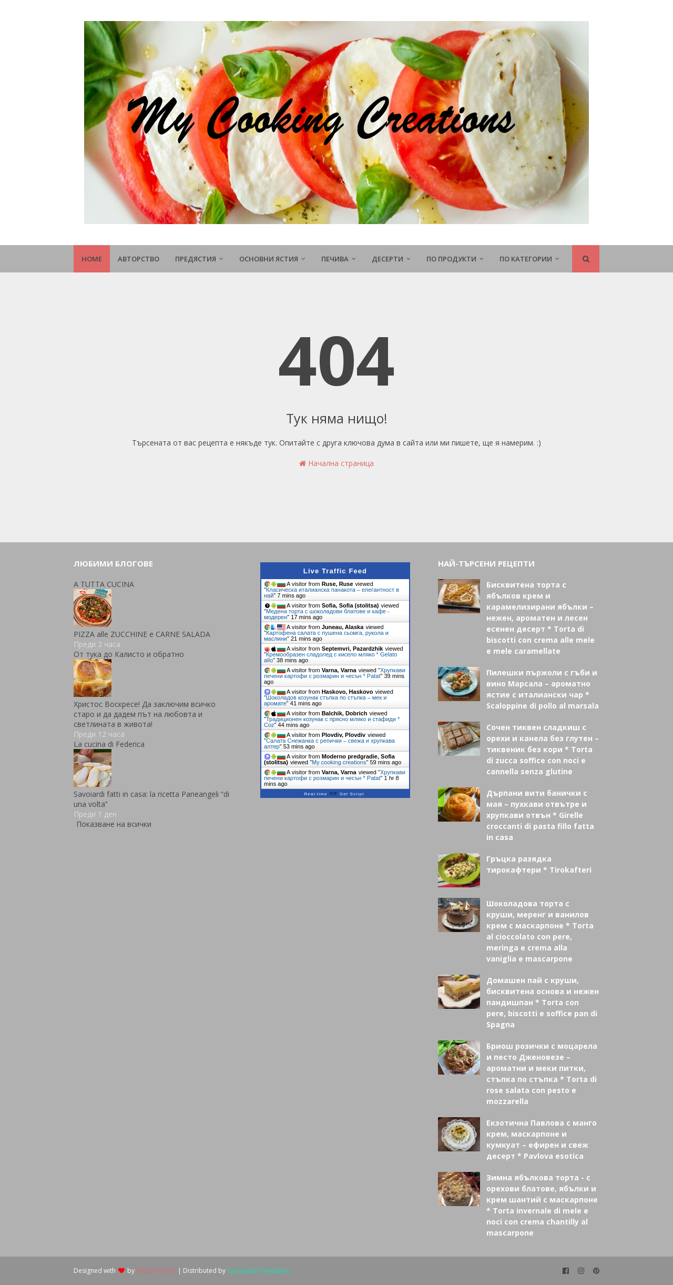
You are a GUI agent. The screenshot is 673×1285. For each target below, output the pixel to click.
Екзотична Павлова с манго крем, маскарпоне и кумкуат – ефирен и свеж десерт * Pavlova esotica (541, 1139)
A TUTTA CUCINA (104, 584)
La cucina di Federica (109, 744)
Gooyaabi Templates (258, 1270)
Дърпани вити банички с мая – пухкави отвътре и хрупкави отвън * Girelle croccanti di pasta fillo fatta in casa (540, 815)
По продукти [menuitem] (451, 259)
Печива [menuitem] (335, 259)
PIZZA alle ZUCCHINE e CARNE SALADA (142, 634)
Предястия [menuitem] (195, 259)
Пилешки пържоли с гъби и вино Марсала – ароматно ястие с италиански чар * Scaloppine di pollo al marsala (542, 689)
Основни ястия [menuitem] (268, 259)
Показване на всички (113, 824)
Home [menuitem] (91, 259)
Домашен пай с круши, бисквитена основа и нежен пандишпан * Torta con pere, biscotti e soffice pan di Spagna (542, 1002)
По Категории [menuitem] (525, 259)
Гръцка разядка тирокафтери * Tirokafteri (539, 864)
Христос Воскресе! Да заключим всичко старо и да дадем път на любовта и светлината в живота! (145, 714)
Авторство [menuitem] (138, 259)
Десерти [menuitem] (387, 259)
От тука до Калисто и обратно (129, 654)
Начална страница (336, 463)
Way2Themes (156, 1270)
